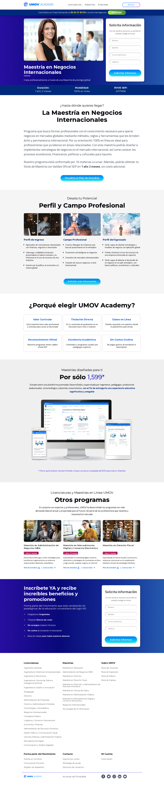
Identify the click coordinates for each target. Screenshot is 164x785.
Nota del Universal (109, 668)
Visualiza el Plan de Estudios (82, 178)
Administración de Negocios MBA (78, 672)
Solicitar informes (125, 73)
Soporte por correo (71, 759)
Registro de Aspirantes (34, 767)
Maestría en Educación (73, 668)
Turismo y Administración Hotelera (39, 704)
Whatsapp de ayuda (72, 763)
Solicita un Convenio (33, 759)
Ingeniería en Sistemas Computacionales (42, 672)
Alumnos (131, 4)
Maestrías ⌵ (90, 4)
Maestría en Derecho (72, 676)
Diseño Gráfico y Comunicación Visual (40, 733)
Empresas (103, 4)
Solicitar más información (82, 281)
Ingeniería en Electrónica (35, 676)
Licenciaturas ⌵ (75, 4)
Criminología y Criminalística (36, 708)
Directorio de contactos (73, 767)
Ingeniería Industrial (33, 668)
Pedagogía (29, 692)
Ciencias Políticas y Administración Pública (42, 737)
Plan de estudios (32, 567)
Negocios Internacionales (35, 712)
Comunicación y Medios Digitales (39, 745)
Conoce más (49, 567)
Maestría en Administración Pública (78, 694)
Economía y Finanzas (33, 724)
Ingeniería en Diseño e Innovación (39, 687)
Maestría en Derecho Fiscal (75, 680)
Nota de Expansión (109, 672)
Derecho (28, 696)
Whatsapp (117, 12)
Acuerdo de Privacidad (74, 777)
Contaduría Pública (32, 716)
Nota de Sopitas (108, 680)
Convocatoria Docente (34, 763)
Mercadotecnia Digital (34, 741)
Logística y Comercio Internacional (39, 720)
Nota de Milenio (108, 676)
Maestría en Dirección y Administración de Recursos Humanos (81, 685)
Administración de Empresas (36, 700)
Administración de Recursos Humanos (41, 728)
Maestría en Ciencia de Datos (76, 690)
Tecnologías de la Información (76, 709)
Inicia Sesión (106, 759)
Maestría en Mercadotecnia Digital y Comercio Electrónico (79, 700)
